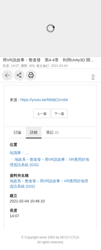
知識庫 (15, 153)
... (27, 153)
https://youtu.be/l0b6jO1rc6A (44, 100)
